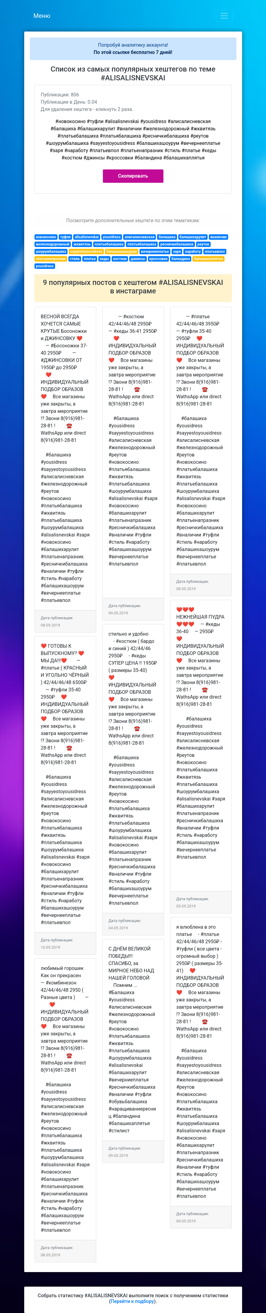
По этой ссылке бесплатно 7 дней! (133, 52)
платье (90, 259)
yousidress (112, 237)
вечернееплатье (155, 251)
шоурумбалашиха (51, 251)
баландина (181, 259)
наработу (193, 251)
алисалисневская (140, 237)
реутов (203, 244)
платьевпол (215, 251)
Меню (42, 15)
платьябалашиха (141, 244)
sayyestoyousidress (86, 251)
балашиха (167, 237)
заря (177, 251)
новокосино (46, 237)
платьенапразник (51, 259)
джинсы (138, 259)
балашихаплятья (208, 259)
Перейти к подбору (132, 1301)
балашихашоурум (122, 251)
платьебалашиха (109, 244)
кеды (104, 259)
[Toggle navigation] (224, 16)
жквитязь (82, 244)
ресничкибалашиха (176, 244)
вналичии (218, 237)
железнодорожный (52, 244)
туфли (65, 237)
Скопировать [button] (133, 176)
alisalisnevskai (87, 237)
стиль (75, 259)
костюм (119, 259)
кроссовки (158, 259)
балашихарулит (193, 237)
